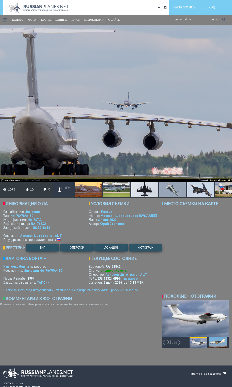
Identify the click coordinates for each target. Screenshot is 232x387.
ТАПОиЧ (43, 282)
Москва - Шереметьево (129, 216)
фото (32, 19)
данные (61, 19)
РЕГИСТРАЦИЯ (184, 7)
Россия (106, 212)
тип (42, 247)
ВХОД (210, 7)
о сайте (114, 19)
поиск (75, 19)
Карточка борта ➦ (26, 258)
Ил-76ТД (35, 220)
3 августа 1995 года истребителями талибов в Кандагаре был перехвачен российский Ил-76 (70, 290)
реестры (46, 19)
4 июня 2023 (107, 220)
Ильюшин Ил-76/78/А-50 (43, 270)
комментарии (94, 19)
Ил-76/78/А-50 (21, 216)
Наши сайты (183, 19)
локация (111, 247)
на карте (131, 278)
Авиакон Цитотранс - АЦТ (41, 236)
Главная (18, 19)
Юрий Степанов (112, 224)
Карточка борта (16, 266)
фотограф (145, 247)
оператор (77, 247)
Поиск (218, 19)
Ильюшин (32, 212)
